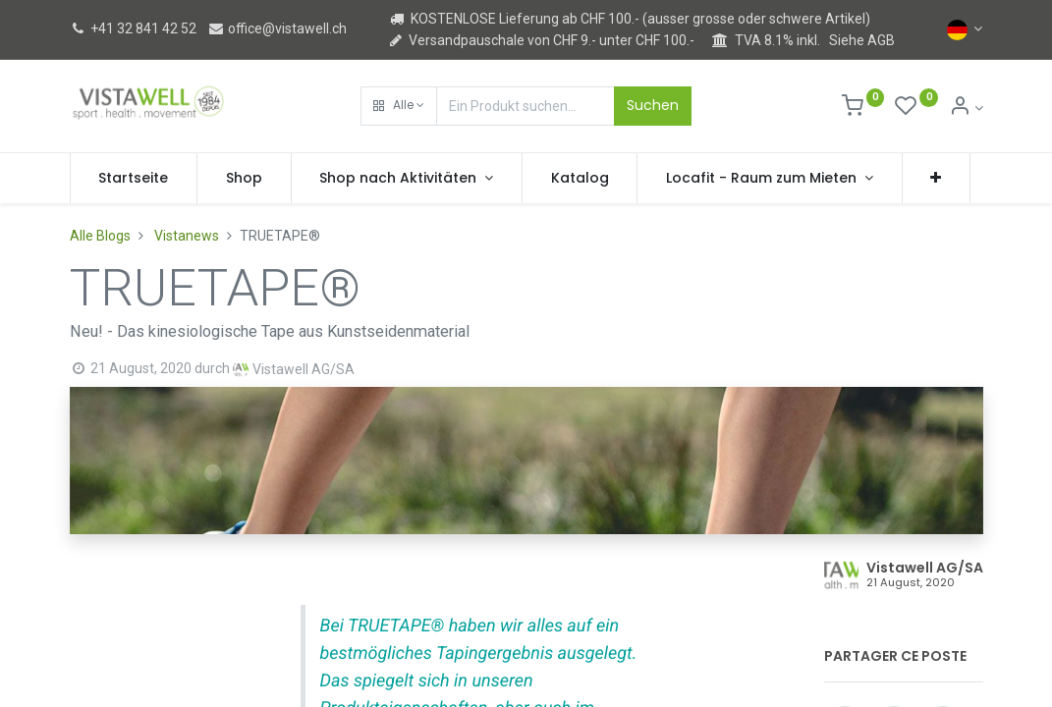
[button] (398, 106)
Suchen (653, 105)
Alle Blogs (100, 236)
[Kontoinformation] (966, 108)
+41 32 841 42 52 (133, 28)
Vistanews (186, 236)
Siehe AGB (862, 40)
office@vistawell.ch (277, 28)
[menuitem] (134, 178)
